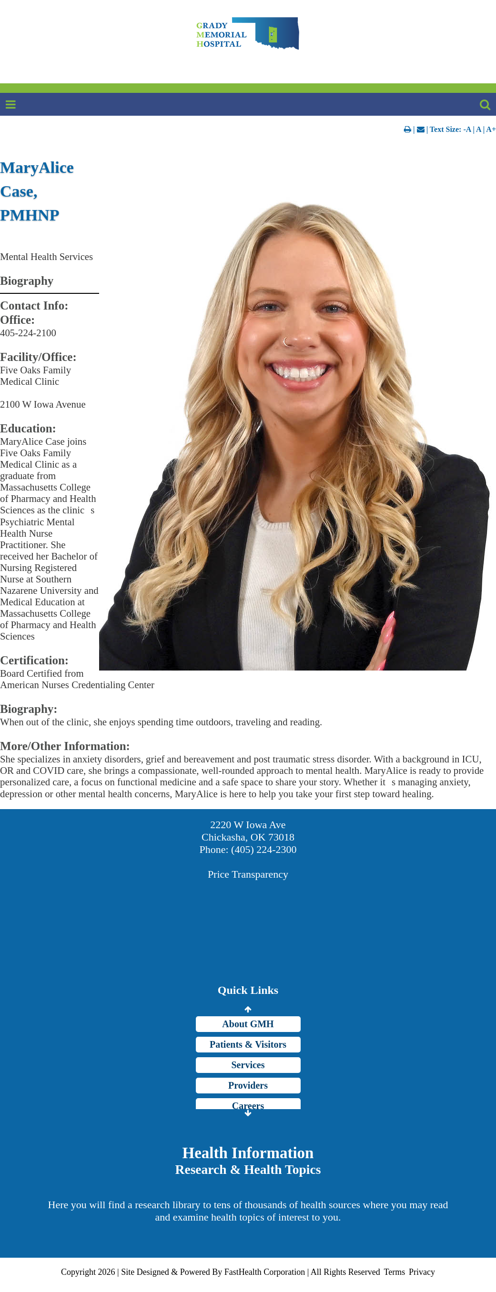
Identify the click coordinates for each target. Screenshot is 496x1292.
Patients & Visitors (248, 1044)
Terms (394, 1272)
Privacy (422, 1272)
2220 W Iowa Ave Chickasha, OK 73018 (248, 831)
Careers (248, 1106)
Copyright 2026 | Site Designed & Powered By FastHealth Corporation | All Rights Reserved (220, 1272)
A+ (491, 129)
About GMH (247, 1024)
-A (467, 129)
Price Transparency (248, 874)
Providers (248, 1085)
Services (248, 1065)
